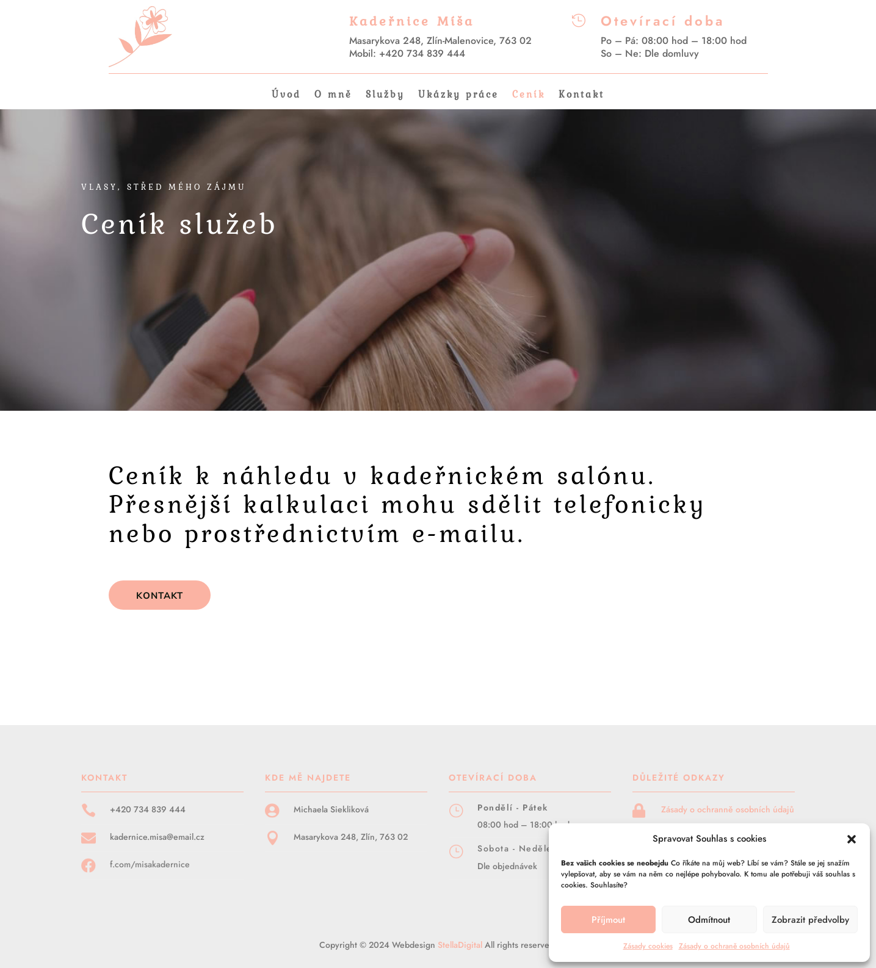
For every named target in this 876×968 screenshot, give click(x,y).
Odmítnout (709, 919)
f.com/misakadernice (150, 864)
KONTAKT (159, 595)
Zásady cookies (648, 946)
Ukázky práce (458, 95)
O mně (333, 95)
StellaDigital (461, 945)
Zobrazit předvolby (810, 919)
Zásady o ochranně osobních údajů (727, 809)
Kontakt (581, 95)
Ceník (528, 95)
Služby (385, 95)
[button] (851, 839)
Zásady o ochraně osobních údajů (734, 946)
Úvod (286, 95)
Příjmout (608, 919)
